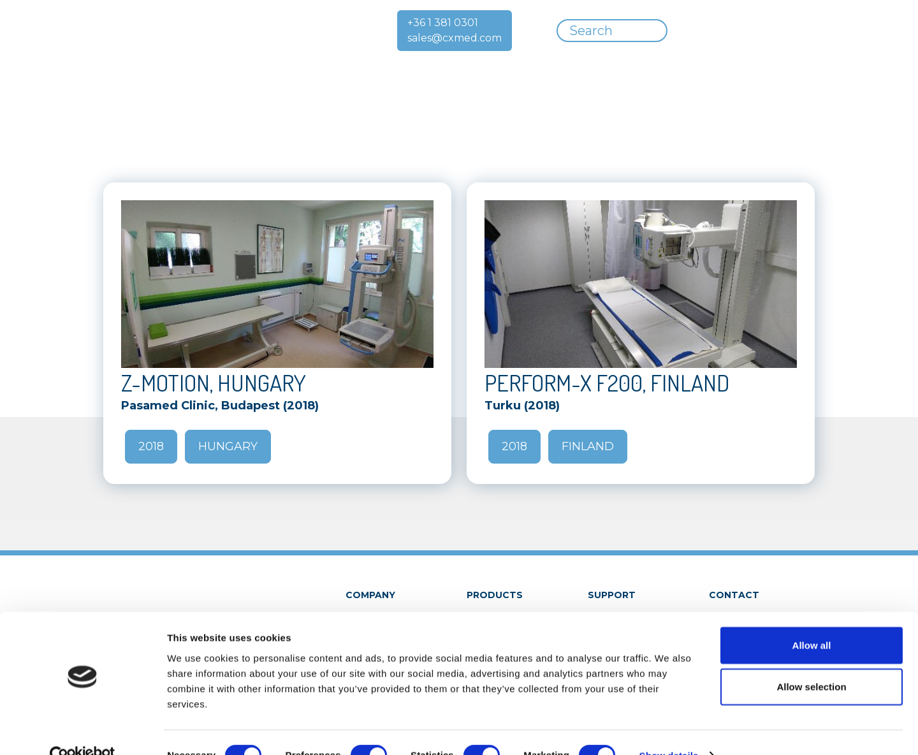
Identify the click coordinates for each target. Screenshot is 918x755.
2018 (151, 446)
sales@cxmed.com (454, 38)
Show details (669, 729)
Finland (588, 446)
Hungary (228, 446)
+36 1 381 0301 (442, 23)
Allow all (811, 619)
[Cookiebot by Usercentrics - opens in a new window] (82, 730)
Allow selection (811, 661)
